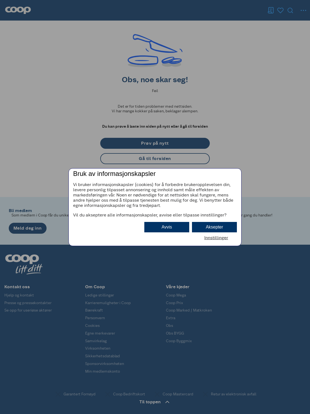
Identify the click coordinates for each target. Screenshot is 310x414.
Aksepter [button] (214, 227)
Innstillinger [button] (216, 237)
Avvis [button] (167, 227)
